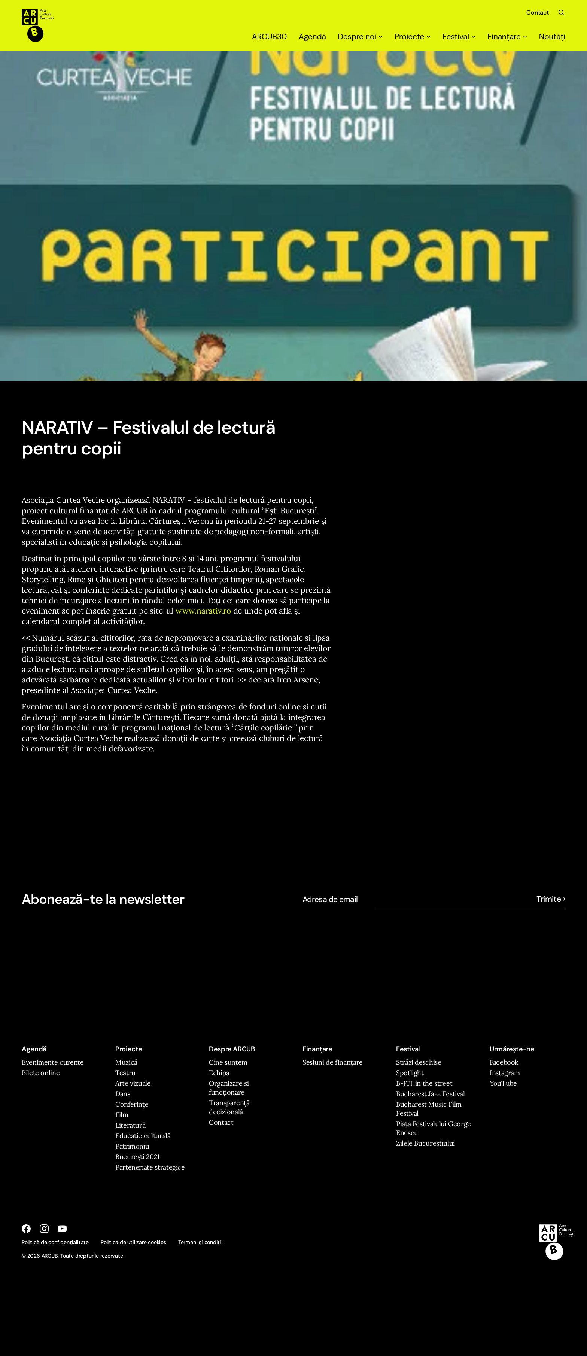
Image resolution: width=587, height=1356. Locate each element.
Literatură (130, 1125)
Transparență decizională (229, 1107)
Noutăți (552, 36)
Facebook (504, 1062)
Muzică (126, 1062)
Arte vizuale (133, 1083)
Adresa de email (330, 899)
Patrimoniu (132, 1146)
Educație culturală (143, 1135)
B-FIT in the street (424, 1083)
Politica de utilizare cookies (133, 1242)
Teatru (125, 1072)
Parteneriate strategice (150, 1167)
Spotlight (410, 1072)
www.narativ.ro (203, 611)
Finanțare (507, 36)
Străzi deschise (418, 1062)
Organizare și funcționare (229, 1088)
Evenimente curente (53, 1062)
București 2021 (137, 1156)
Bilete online (41, 1072)
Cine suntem (228, 1062)
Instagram (505, 1072)
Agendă (312, 36)
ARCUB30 (269, 36)
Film (121, 1114)
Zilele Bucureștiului (425, 1143)
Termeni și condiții (200, 1242)
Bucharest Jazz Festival (430, 1093)
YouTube (503, 1083)
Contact (537, 12)
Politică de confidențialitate (55, 1242)
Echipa (219, 1072)
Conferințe (131, 1104)
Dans (122, 1093)
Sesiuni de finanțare (332, 1062)
